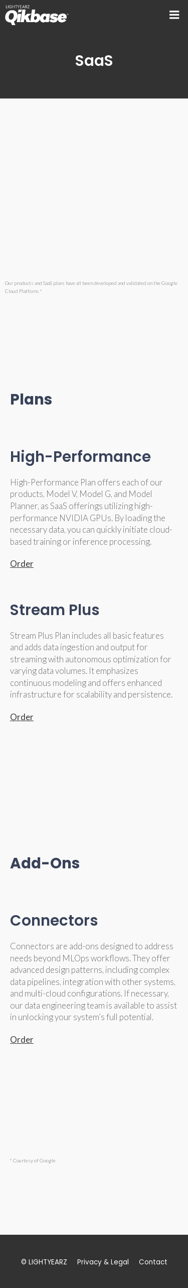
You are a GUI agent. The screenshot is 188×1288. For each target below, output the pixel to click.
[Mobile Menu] (174, 15)
